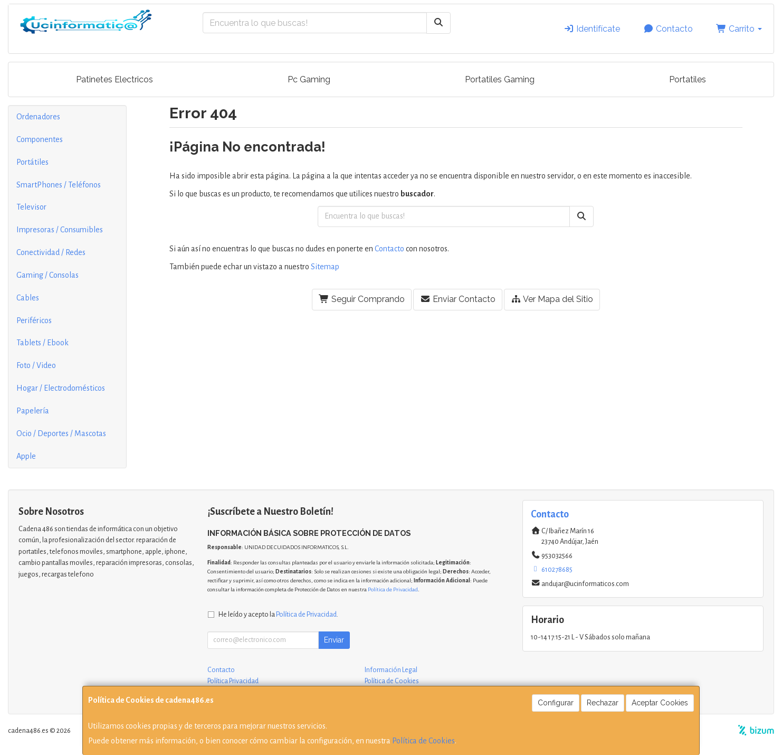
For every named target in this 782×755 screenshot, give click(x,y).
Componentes (39, 139)
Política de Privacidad (393, 589)
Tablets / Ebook (42, 342)
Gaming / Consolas (47, 275)
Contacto (668, 29)
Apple (26, 456)
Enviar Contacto (457, 299)
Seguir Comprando (362, 299)
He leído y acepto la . (278, 614)
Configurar (556, 703)
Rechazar (602, 703)
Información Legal (391, 670)
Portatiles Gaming (500, 79)
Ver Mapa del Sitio (552, 299)
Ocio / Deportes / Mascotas (61, 433)
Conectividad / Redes (50, 252)
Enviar (334, 640)
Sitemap (325, 266)
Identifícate (592, 29)
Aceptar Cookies (660, 703)
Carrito (739, 29)
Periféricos (34, 320)
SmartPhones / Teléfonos (58, 185)
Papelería (32, 411)
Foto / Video (36, 365)
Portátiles (32, 162)
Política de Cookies (423, 741)
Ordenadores (38, 116)
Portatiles (687, 79)
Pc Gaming (309, 79)
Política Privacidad (233, 681)
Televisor (31, 207)
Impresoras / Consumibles (59, 229)
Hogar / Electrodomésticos (60, 388)
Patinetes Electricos (114, 79)
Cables (27, 298)
